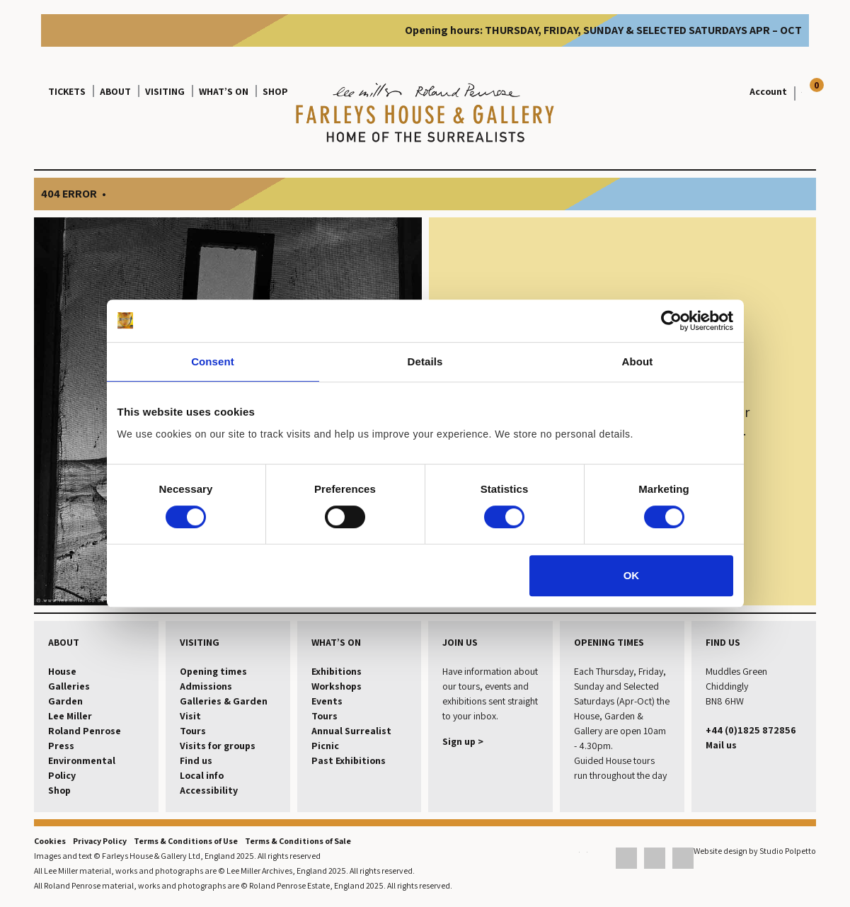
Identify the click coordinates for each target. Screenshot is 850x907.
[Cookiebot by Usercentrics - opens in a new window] (671, 320)
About (115, 91)
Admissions (206, 686)
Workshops (336, 686)
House (62, 671)
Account (768, 91)
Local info (202, 775)
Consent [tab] (212, 361)
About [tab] (637, 361)
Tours (193, 730)
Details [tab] (425, 361)
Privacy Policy (100, 840)
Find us (196, 760)
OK (632, 575)
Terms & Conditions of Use (186, 840)
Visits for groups (217, 745)
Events (327, 701)
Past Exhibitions (348, 760)
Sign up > (462, 741)
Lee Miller (70, 715)
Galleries (69, 686)
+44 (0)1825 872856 (751, 730)
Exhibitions (336, 671)
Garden (65, 701)
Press (61, 745)
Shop (275, 91)
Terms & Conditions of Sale (298, 840)
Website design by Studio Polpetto (755, 850)
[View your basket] (798, 91)
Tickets (67, 91)
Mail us (721, 744)
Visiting (165, 91)
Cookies (50, 840)
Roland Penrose (84, 730)
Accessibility (209, 790)
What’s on (223, 91)
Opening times (213, 671)
